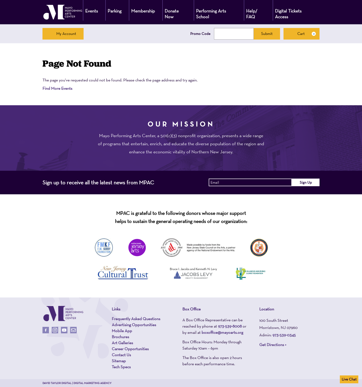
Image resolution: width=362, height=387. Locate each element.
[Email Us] (73, 330)
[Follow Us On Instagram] (55, 330)
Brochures (120, 337)
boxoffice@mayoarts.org (222, 332)
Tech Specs (121, 367)
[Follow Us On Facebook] (45, 330)
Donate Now (172, 14)
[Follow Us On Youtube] (64, 330)
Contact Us (121, 355)
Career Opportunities (130, 349)
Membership (143, 11)
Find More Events (57, 88)
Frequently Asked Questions (136, 319)
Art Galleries (122, 343)
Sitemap (119, 361)
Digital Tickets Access (288, 14)
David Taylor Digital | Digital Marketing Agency (77, 383)
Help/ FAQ (251, 14)
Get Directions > (272, 344)
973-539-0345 (284, 334)
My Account (63, 33)
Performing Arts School (211, 14)
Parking (114, 11)
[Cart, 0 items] (302, 34)
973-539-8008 (230, 326)
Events (91, 11)
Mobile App (122, 331)
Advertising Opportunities (134, 325)
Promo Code (200, 34)
